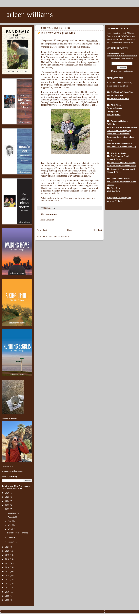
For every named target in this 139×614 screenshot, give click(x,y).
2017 (7, 563)
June (10, 521)
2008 (7, 600)
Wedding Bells (113, 191)
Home (69, 230)
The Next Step (113, 188)
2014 (7, 575)
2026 (7, 493)
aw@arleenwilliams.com (12, 471)
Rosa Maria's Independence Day (121, 146)
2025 (7, 497)
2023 (7, 505)
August (11, 517)
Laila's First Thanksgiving (119, 130)
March (11, 529)
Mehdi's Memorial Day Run (119, 143)
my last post (92, 40)
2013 (7, 579)
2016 (7, 567)
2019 (7, 555)
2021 (7, 547)
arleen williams (29, 14)
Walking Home (113, 114)
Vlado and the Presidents (118, 134)
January (11, 542)
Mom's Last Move (115, 95)
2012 (7, 583)
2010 (7, 592)
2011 (7, 588)
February (12, 538)
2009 (7, 596)
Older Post (97, 230)
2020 (7, 551)
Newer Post (42, 230)
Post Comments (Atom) (59, 236)
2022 (7, 509)
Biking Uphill (113, 111)
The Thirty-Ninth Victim (118, 98)
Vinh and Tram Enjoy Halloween (122, 127)
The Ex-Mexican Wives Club (120, 92)
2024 (7, 501)
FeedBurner (128, 71)
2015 (7, 571)
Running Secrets (114, 108)
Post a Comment (47, 220)
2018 (7, 559)
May (10, 525)
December (12, 513)
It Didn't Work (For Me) (17, 533)
